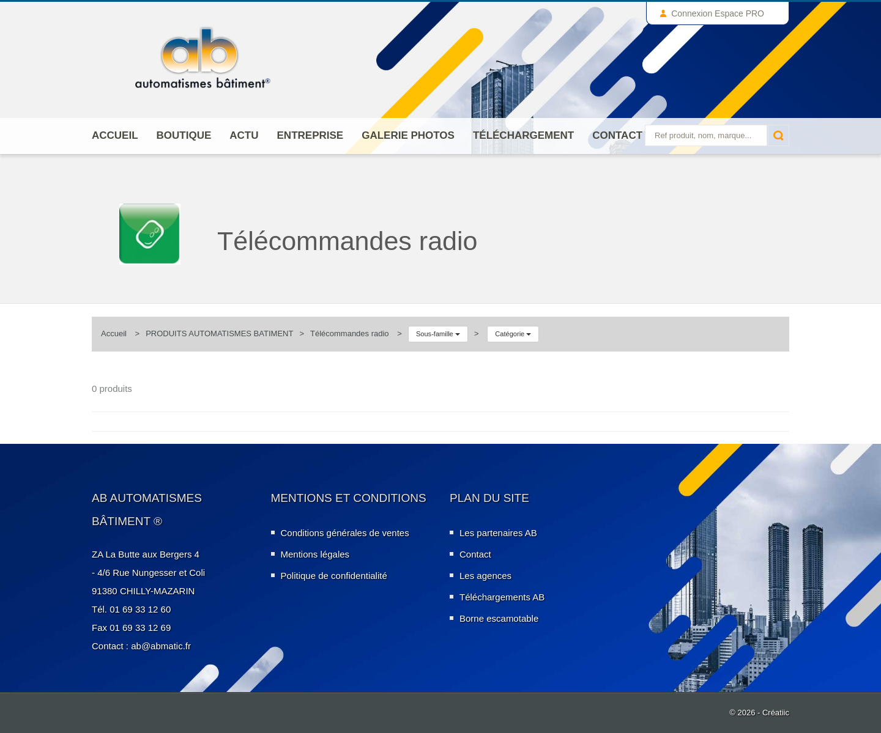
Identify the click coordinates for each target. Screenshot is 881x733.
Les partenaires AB (498, 533)
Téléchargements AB (502, 597)
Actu (243, 135)
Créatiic (775, 712)
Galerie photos (408, 135)
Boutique (184, 135)
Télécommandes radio (349, 333)
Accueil (115, 135)
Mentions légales (315, 554)
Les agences (485, 575)
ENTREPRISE (310, 135)
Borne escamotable (498, 618)
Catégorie (513, 333)
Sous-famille (438, 333)
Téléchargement (523, 135)
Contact (617, 135)
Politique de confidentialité (334, 575)
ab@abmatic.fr (161, 646)
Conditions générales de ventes (345, 533)
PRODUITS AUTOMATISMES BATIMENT (219, 333)
